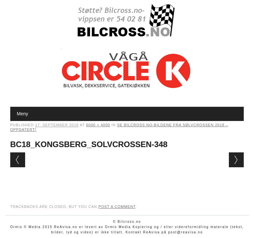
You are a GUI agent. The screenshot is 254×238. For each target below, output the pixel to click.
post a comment (117, 207)
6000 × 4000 (98, 125)
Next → (236, 159)
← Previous (17, 159)
